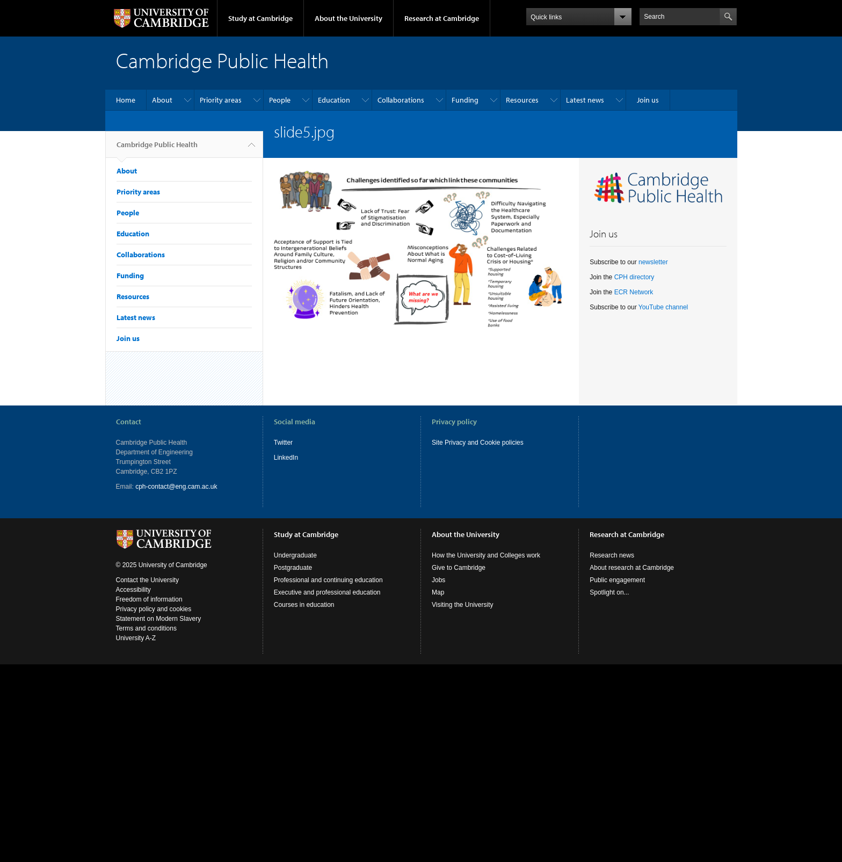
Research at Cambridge (441, 18)
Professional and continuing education (328, 580)
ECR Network (634, 292)
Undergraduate (295, 555)
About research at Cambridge (632, 567)
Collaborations (401, 100)
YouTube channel (663, 307)
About (162, 100)
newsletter (653, 262)
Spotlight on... (609, 592)
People (280, 100)
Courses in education (304, 605)
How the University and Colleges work (486, 555)
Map (438, 592)
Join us (648, 100)
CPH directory (634, 277)
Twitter (283, 442)
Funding (465, 100)
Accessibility (133, 589)
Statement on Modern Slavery (158, 618)
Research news (612, 555)
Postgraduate (293, 567)
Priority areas (221, 100)
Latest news (585, 100)
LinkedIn (286, 457)
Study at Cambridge (260, 18)
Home (125, 100)
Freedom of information (149, 599)
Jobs (438, 580)
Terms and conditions (146, 628)
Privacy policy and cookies (154, 609)
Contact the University (147, 580)
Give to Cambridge (458, 567)
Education (334, 100)
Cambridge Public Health (157, 149)
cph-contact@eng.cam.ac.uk (176, 486)
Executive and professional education (327, 592)
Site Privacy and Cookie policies (478, 442)
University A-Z (136, 638)
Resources (522, 100)
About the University (348, 18)
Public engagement (617, 580)
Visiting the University (462, 605)
